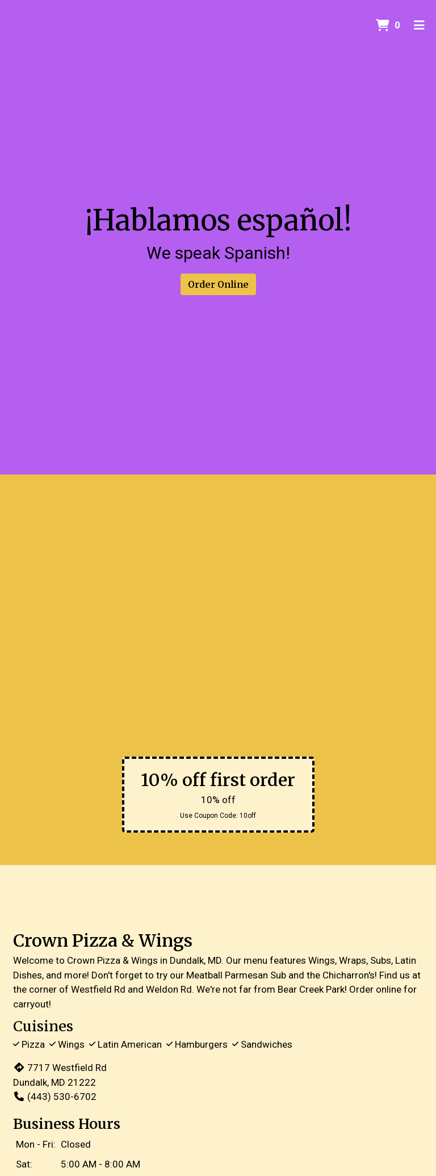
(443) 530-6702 (55, 1096)
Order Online (218, 284)
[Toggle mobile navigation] (419, 25)
